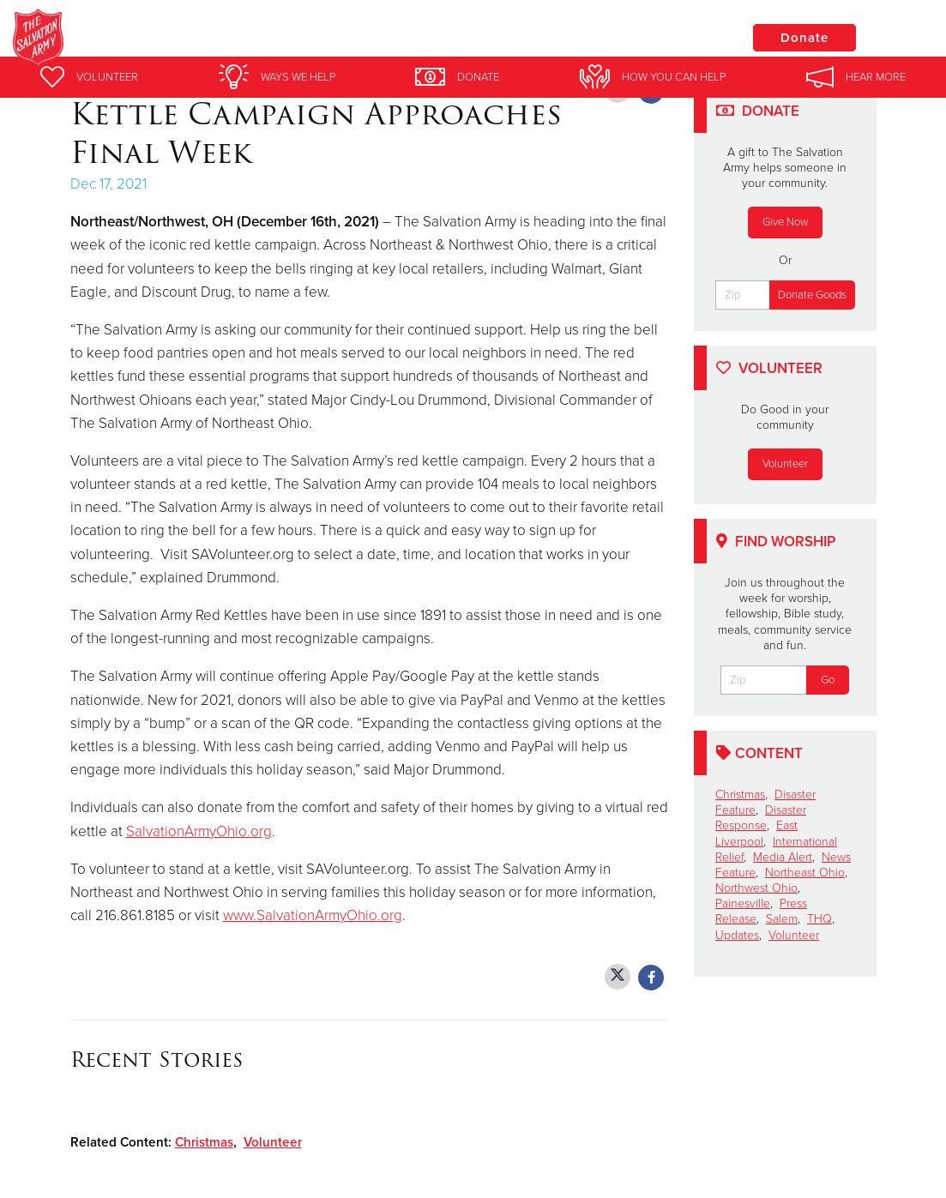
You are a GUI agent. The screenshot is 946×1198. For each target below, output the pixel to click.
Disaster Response (760, 818)
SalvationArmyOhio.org (199, 831)
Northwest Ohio (756, 888)
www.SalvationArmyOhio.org (312, 915)
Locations (675, 36)
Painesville (742, 903)
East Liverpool (756, 833)
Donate (804, 37)
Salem (782, 919)
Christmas (204, 1142)
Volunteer (273, 1142)
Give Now (785, 222)
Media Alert (782, 857)
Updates (737, 935)
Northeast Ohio (805, 872)
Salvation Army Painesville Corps (319, 38)
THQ (819, 919)
